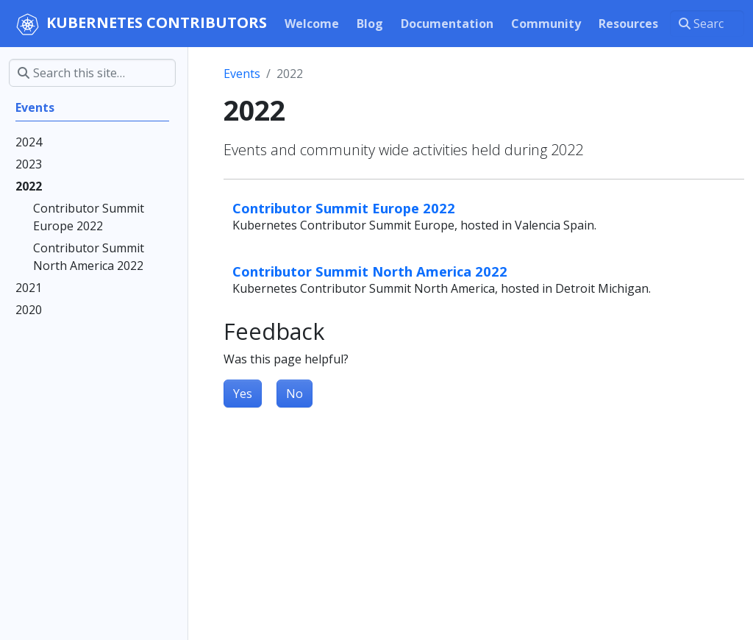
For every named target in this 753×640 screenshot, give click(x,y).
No (294, 393)
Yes (242, 393)
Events (242, 73)
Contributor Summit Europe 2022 (343, 208)
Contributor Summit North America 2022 (369, 271)
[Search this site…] (707, 23)
